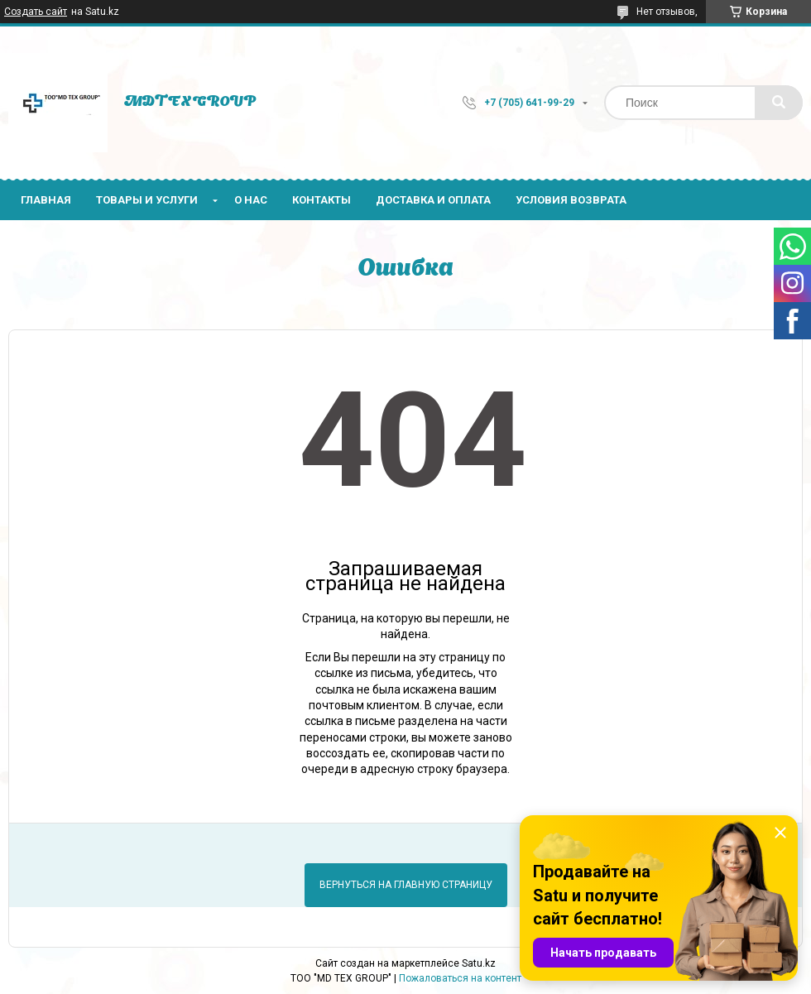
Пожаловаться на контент (460, 978)
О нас (250, 200)
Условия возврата (571, 200)
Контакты (321, 200)
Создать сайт (35, 11)
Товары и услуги (147, 200)
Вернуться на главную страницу (405, 885)
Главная (46, 200)
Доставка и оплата (433, 200)
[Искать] (779, 102)
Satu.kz (479, 963)
